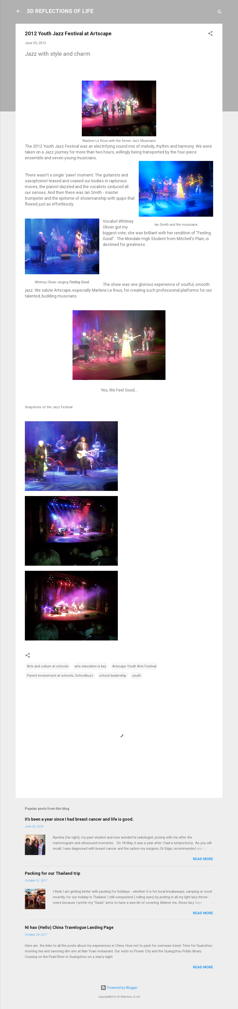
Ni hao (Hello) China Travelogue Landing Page (69, 927)
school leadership (112, 675)
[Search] (219, 13)
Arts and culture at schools (48, 666)
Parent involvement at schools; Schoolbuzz (60, 675)
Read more (203, 859)
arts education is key (90, 666)
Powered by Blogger (119, 988)
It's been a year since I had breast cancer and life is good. (79, 819)
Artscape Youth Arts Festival (134, 666)
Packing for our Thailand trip (52, 873)
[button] (210, 34)
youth (136, 675)
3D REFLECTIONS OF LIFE (60, 11)
